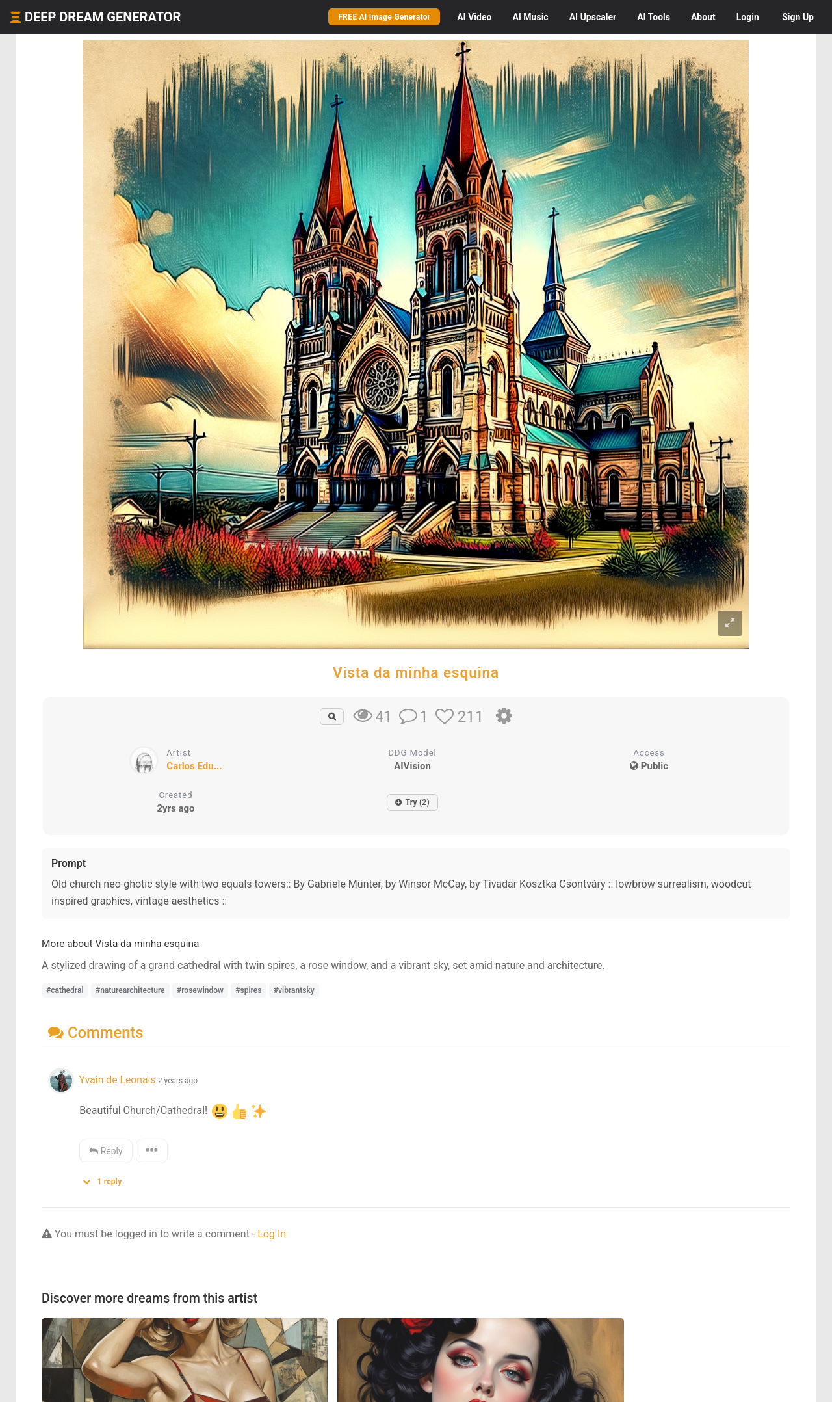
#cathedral (65, 990)
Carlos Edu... (194, 766)
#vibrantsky (294, 990)
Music (530, 17)
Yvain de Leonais (117, 1080)
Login (747, 17)
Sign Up (798, 17)
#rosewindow (200, 990)
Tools (653, 17)
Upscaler (592, 17)
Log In (271, 1234)
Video (474, 17)
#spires (248, 990)
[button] (106, 1178)
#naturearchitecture (130, 990)
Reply (105, 1151)
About (703, 17)
